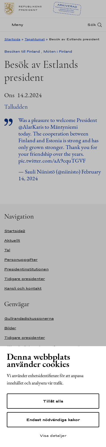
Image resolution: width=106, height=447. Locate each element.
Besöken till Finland (22, 51)
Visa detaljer (53, 435)
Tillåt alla (53, 401)
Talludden (16, 106)
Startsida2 (14, 230)
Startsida (12, 39)
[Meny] (15, 24)
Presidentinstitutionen (26, 269)
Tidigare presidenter (24, 278)
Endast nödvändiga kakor (53, 419)
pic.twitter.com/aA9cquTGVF (52, 160)
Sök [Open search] (91, 25)
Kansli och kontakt (23, 288)
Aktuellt (12, 240)
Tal (7, 250)
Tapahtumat (35, 39)
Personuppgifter (21, 259)
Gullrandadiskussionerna (29, 318)
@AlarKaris (31, 126)
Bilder (10, 328)
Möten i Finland (57, 51)
